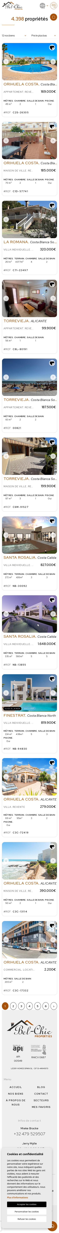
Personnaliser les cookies (27, 1211)
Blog (41, 1087)
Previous (6, 61)
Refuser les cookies (27, 1219)
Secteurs (41, 1100)
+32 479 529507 (29, 1134)
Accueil (16, 1087)
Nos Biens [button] (15, 1093)
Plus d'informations (17, 1197)
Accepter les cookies (26, 1204)
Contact (41, 1093)
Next (53, 61)
